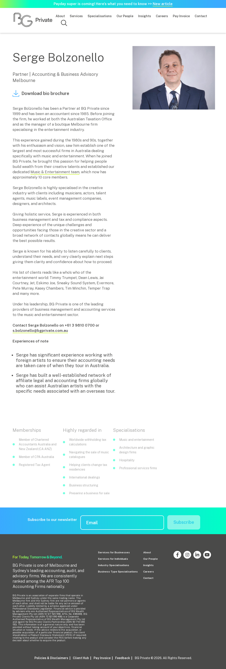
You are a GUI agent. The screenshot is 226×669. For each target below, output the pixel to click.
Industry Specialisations (113, 565)
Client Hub (81, 658)
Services (76, 16)
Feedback (122, 658)
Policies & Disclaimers (51, 658)
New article (163, 4)
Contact (201, 16)
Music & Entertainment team (54, 172)
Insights (144, 16)
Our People (125, 16)
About (60, 16)
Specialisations (100, 16)
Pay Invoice (181, 16)
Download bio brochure (41, 93)
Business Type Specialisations (118, 571)
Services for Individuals (113, 558)
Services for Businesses (114, 552)
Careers (162, 16)
